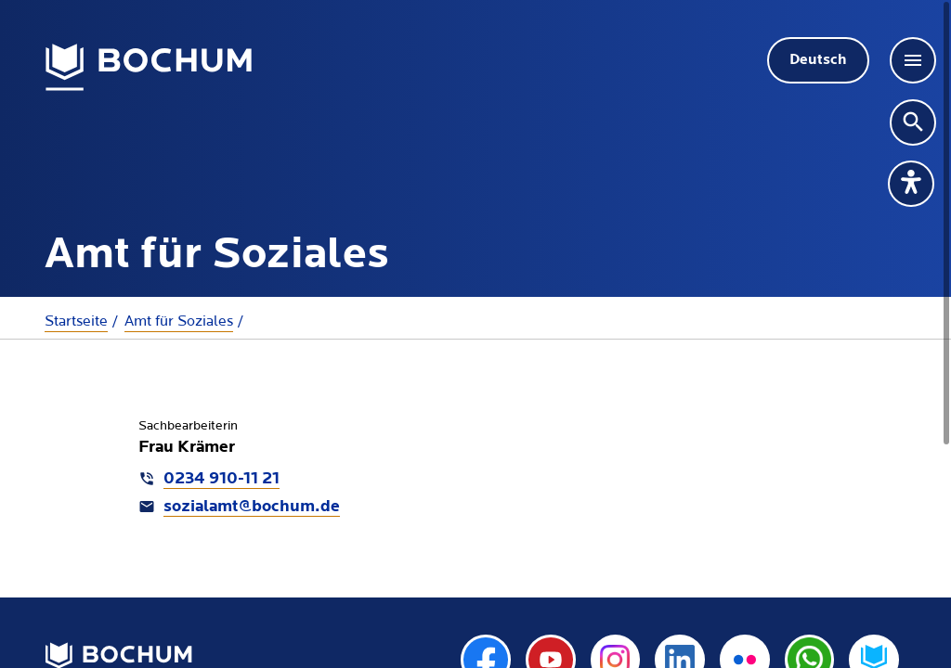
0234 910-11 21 (221, 479)
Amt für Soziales (178, 321)
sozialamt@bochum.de (251, 507)
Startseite (76, 321)
